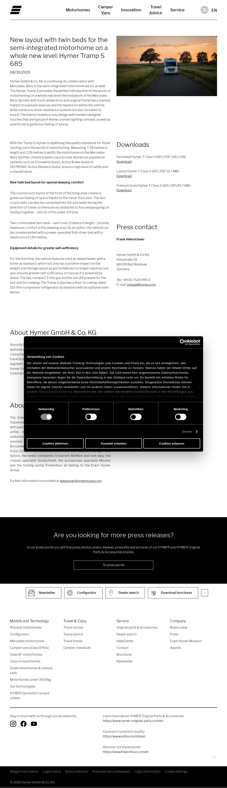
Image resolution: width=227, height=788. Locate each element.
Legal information (147, 772)
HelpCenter (124, 641)
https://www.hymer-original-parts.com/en (133, 721)
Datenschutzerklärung (55, 391)
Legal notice (52, 772)
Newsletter (124, 661)
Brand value (178, 628)
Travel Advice (155, 10)
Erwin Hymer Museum (186, 641)
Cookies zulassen (171, 443)
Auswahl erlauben (113, 443)
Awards (175, 648)
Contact (122, 648)
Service (177, 10)
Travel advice (73, 634)
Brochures (124, 655)
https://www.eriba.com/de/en (124, 736)
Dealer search (126, 634)
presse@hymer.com (141, 285)
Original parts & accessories (137, 628)
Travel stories (73, 628)
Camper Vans (105, 10)
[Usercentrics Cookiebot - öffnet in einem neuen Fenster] (182, 342)
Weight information (24, 772)
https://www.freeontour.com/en (126, 752)
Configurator (19, 634)
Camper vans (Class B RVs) (29, 648)
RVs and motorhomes (26, 628)
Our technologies (22, 687)
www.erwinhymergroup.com (81, 481)
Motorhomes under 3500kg (30, 680)
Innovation (131, 10)
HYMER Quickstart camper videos (30, 695)
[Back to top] (213, 757)
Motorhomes (78, 10)
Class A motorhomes (25, 661)
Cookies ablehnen (55, 443)
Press (174, 634)
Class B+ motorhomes (26, 655)
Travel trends (73, 641)
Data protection (76, 772)
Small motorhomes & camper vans (31, 670)
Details (187, 431)
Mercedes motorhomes (27, 641)
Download (124, 162)
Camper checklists (77, 648)
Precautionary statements (111, 772)
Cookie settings (176, 772)
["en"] (26, 10)
